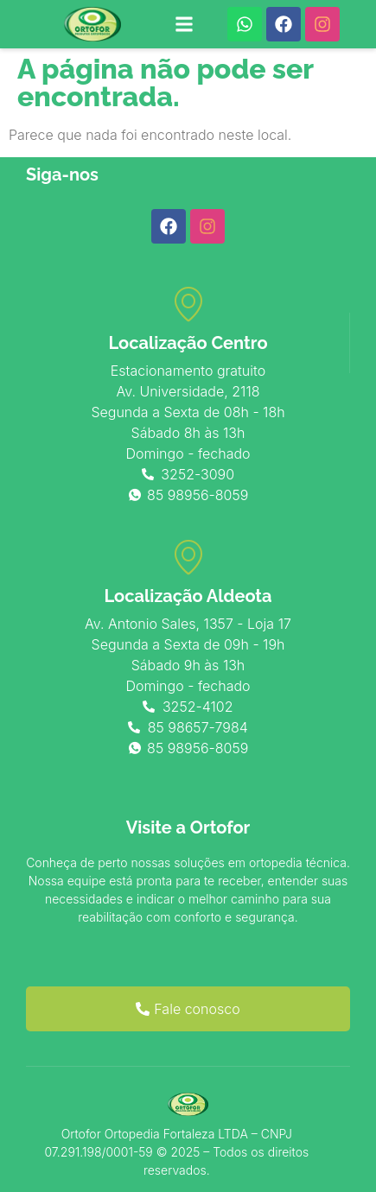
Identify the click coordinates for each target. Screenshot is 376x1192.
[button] (184, 24)
